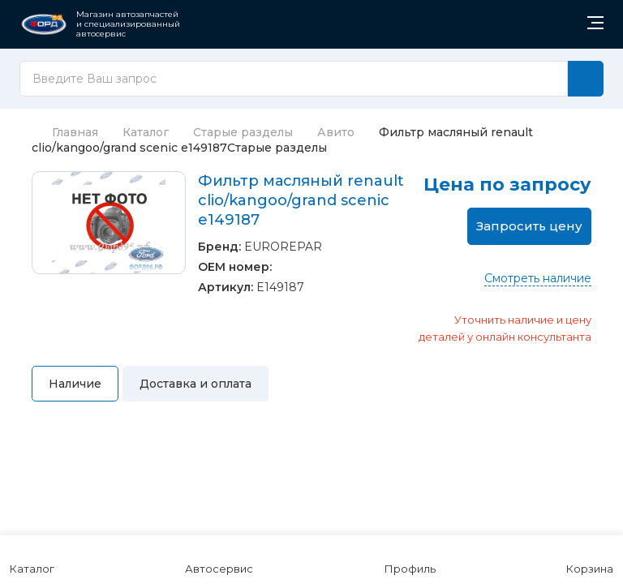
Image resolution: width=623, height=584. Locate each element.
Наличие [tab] (75, 383)
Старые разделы (243, 132)
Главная (65, 132)
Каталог (145, 132)
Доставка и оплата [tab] (195, 383)
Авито (335, 132)
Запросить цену (529, 226)
